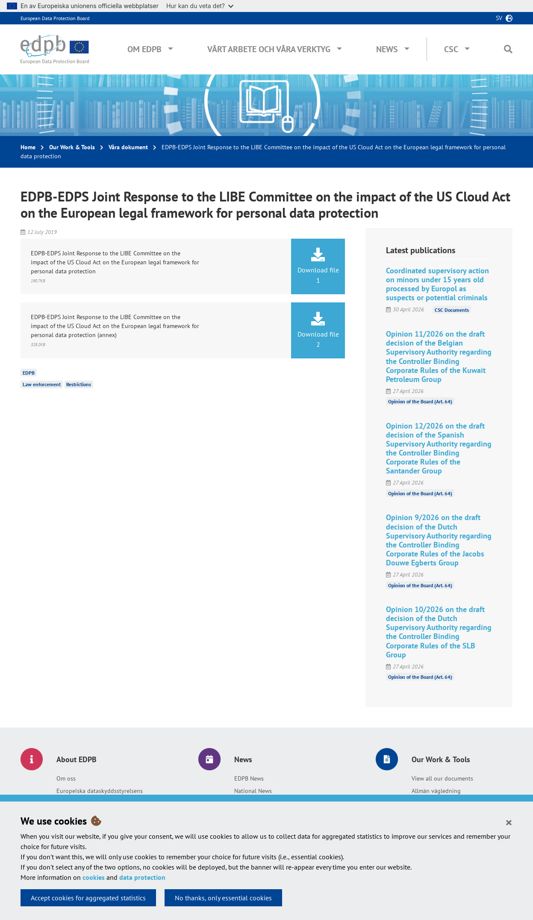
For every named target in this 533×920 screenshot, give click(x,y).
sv (499, 18)
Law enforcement (42, 384)
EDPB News (249, 778)
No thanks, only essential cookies (223, 897)
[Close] (508, 822)
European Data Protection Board (55, 18)
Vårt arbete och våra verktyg (268, 49)
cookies (93, 877)
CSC (451, 49)
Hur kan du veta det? (199, 5)
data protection (142, 877)
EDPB (29, 372)
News (387, 49)
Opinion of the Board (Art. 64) (420, 401)
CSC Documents (452, 309)
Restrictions (78, 384)
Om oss (66, 778)
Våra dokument (128, 147)
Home (28, 147)
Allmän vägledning (436, 791)
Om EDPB (144, 49)
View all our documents (442, 778)
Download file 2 (318, 330)
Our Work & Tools (72, 147)
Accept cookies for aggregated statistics (88, 897)
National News (253, 791)
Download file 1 (318, 266)
